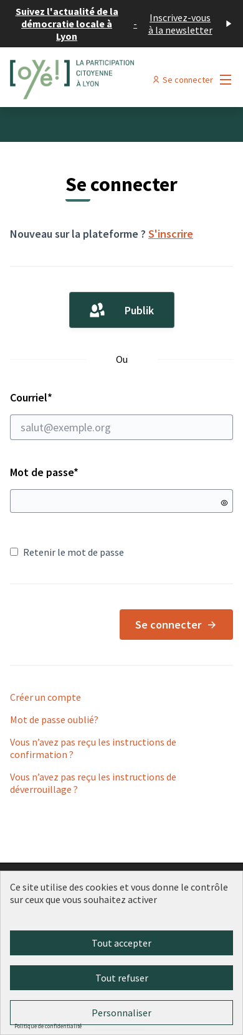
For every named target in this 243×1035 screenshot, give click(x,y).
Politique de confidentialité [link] (48, 1026)
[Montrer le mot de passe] (224, 503)
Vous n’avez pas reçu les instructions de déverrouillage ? (93, 782)
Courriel (121, 415)
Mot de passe (44, 472)
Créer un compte (45, 697)
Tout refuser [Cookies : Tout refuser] (121, 978)
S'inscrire (170, 234)
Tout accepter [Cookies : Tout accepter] (121, 943)
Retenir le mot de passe (67, 552)
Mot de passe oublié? (54, 719)
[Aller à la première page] (92, 80)
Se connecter (176, 624)
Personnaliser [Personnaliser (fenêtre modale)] (121, 1012)
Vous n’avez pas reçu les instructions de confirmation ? (93, 748)
